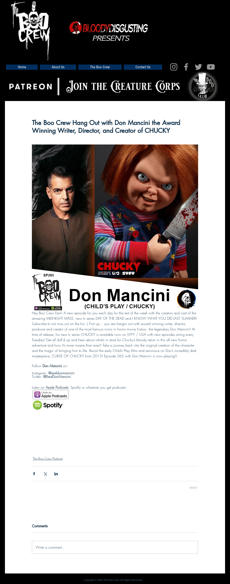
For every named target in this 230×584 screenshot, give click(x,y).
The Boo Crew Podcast (48, 458)
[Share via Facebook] (34, 474)
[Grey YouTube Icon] (211, 67)
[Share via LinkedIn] (56, 474)
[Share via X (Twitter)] (45, 474)
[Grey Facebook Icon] (186, 67)
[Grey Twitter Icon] (198, 67)
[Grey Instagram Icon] (174, 67)
